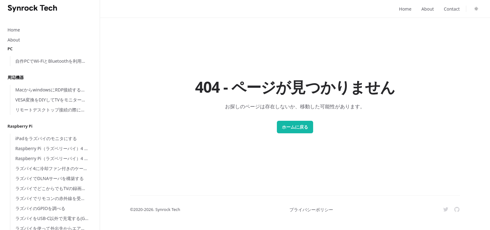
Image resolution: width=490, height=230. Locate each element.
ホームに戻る (295, 127)
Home (405, 9)
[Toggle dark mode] (476, 8)
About (428, 9)
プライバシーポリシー (311, 210)
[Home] (33, 8)
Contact (452, 9)
